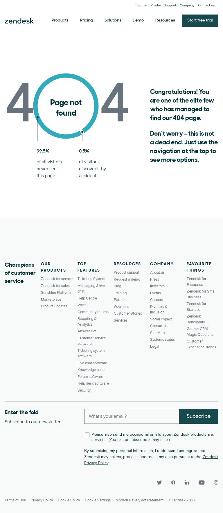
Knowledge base (91, 369)
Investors (157, 286)
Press (154, 279)
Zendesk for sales (55, 286)
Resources (165, 20)
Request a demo (127, 279)
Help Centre (87, 298)
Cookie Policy (69, 500)
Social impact (161, 319)
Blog (117, 286)
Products (60, 20)
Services (120, 320)
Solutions (113, 20)
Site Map (157, 333)
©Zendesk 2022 (182, 500)
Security (84, 390)
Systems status (162, 339)
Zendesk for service (57, 279)
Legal (154, 346)
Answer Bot (87, 331)
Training (120, 293)
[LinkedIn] (187, 483)
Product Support (163, 5)
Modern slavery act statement (139, 500)
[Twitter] (159, 483)
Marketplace (51, 299)
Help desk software (93, 383)
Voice (82, 305)
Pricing (86, 20)
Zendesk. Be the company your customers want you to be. (19, 21)
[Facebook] (173, 483)
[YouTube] (201, 483)
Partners (120, 299)
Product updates (54, 306)
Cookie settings (98, 500)
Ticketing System (91, 279)
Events (155, 293)
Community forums (93, 312)
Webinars (121, 306)
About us (157, 272)
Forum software (90, 376)
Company (187, 5)
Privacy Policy (42, 500)
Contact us (206, 5)
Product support (126, 272)
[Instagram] (213, 483)
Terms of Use (15, 500)
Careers (156, 299)
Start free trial (200, 20)
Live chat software (92, 363)
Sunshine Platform (56, 292)
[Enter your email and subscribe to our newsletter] (131, 416)
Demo (138, 20)
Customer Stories (128, 313)
